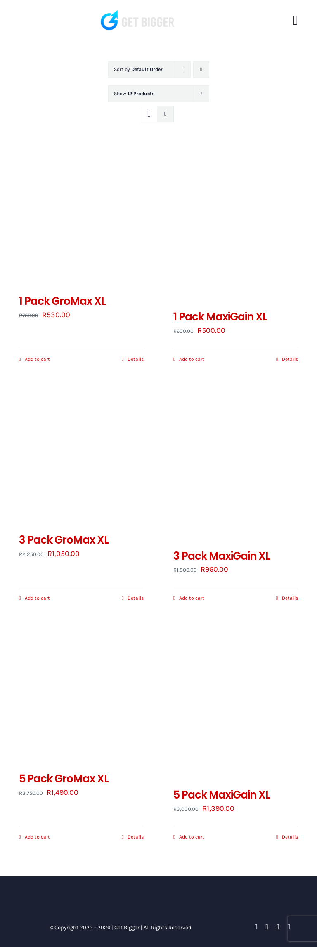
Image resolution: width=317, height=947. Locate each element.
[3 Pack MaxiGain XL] (235, 464)
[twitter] (267, 927)
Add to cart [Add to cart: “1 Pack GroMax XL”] (37, 359)
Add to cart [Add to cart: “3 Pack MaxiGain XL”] (191, 598)
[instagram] (289, 927)
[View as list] (165, 114)
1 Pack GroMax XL (62, 301)
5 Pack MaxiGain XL (221, 794)
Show (134, 94)
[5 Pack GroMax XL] (81, 695)
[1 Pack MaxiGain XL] (235, 225)
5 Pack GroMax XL (64, 778)
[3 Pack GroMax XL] (81, 456)
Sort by (138, 69)
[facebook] (256, 927)
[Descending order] (201, 69)
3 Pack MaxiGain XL (221, 556)
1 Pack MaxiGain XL (220, 316)
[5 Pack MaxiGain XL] (235, 703)
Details (136, 359)
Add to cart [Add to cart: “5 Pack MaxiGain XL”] (191, 837)
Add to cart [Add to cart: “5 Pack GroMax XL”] (37, 837)
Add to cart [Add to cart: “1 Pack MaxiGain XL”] (191, 359)
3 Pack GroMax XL (64, 539)
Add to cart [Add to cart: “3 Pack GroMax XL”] (37, 598)
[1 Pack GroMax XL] (81, 217)
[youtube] (278, 927)
